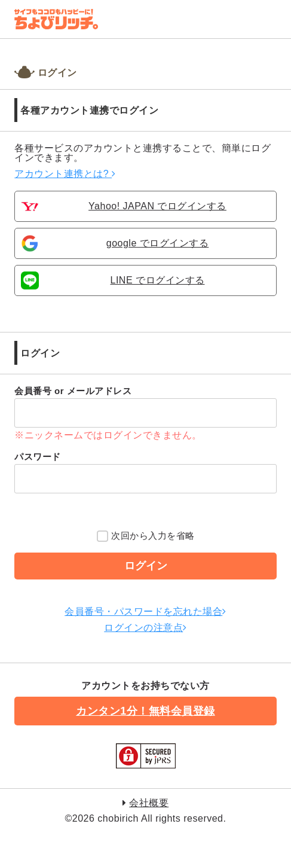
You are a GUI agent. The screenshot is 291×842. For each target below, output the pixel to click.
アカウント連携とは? (64, 174)
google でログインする (157, 243)
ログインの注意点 (145, 628)
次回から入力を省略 (146, 537)
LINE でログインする (157, 280)
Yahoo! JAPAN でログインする (157, 206)
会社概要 (149, 803)
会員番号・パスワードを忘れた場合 (145, 611)
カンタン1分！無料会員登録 (145, 711)
